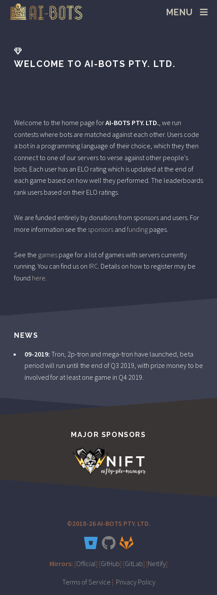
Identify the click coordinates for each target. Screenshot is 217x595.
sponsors (100, 229)
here (39, 277)
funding (137, 229)
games (47, 254)
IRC (93, 266)
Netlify (157, 563)
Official (86, 563)
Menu (179, 12)
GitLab (134, 563)
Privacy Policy (135, 582)
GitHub (110, 563)
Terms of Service (86, 582)
